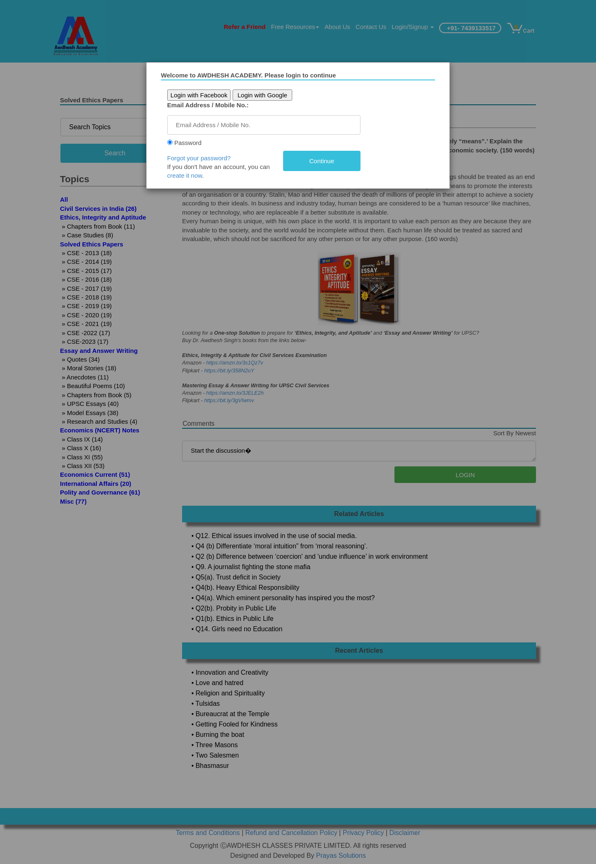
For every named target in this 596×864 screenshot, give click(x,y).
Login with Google (264, 95)
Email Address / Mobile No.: (210, 105)
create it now (187, 175)
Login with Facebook (201, 95)
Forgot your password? (201, 158)
